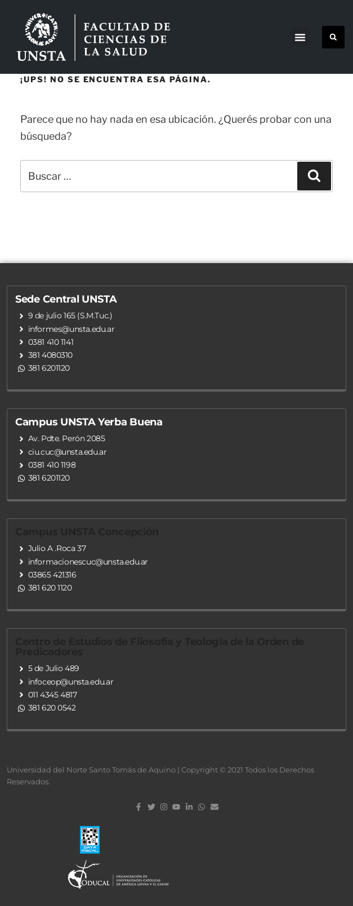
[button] (300, 37)
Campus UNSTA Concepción (87, 532)
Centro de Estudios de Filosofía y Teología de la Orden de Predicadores (159, 647)
